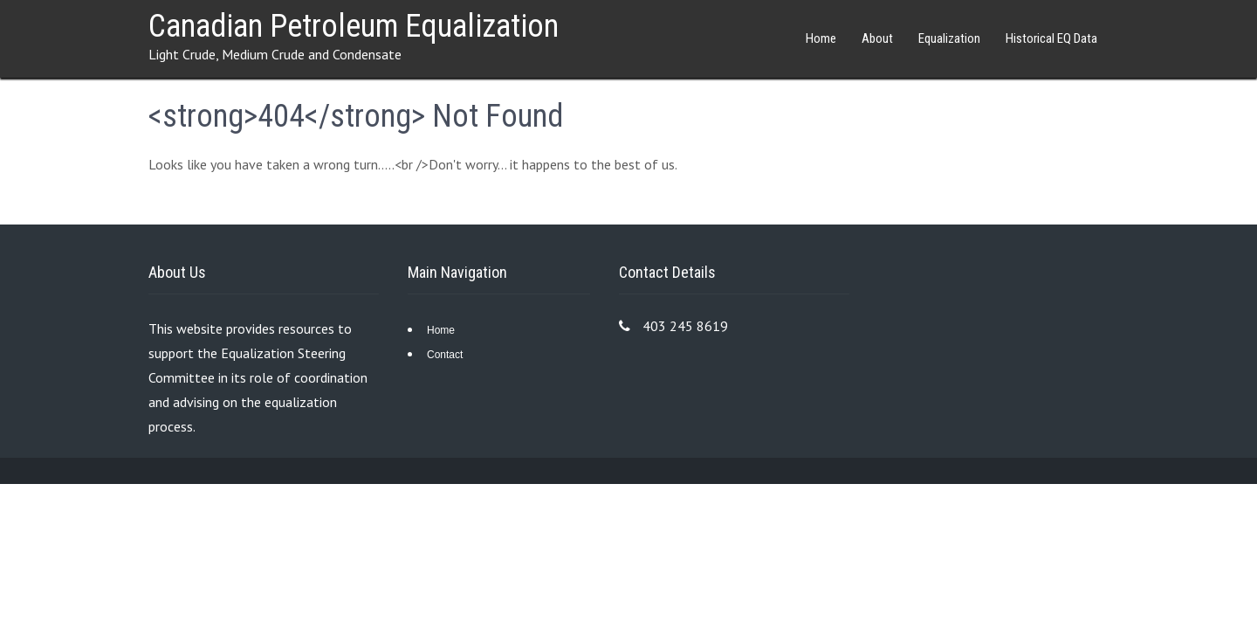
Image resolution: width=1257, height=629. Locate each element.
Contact (445, 355)
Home (821, 38)
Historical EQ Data (1051, 38)
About (877, 38)
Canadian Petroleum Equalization (353, 26)
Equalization (949, 38)
